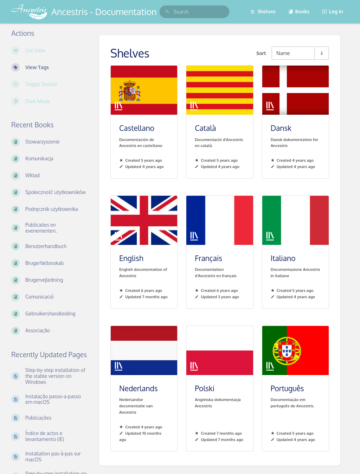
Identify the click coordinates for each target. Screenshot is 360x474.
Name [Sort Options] (283, 53)
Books (299, 11)
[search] (194, 11)
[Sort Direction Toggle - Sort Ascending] (321, 53)
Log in (332, 11)
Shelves (263, 11)
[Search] (167, 12)
